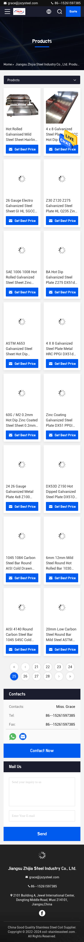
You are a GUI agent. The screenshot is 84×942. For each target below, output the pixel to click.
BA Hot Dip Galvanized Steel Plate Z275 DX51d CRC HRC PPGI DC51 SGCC (60, 282)
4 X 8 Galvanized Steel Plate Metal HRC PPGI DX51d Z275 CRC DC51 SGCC (59, 354)
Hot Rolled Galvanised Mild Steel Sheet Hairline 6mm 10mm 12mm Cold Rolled (21, 139)
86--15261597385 (65, 3)
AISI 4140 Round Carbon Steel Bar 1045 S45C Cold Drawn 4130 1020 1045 (20, 640)
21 (36, 667)
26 (25, 676)
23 (59, 667)
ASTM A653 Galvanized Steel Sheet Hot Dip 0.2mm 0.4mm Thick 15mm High (20, 354)
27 (36, 676)
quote (73, 11)
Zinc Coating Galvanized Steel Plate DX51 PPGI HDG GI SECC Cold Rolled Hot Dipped (60, 425)
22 (48, 667)
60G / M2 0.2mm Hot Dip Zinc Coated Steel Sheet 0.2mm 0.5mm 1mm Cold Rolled (22, 425)
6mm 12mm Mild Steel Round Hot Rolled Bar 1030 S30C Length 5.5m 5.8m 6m (60, 568)
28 (48, 676)
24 (70, 667)
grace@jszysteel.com (20, 3)
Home (8, 64)
